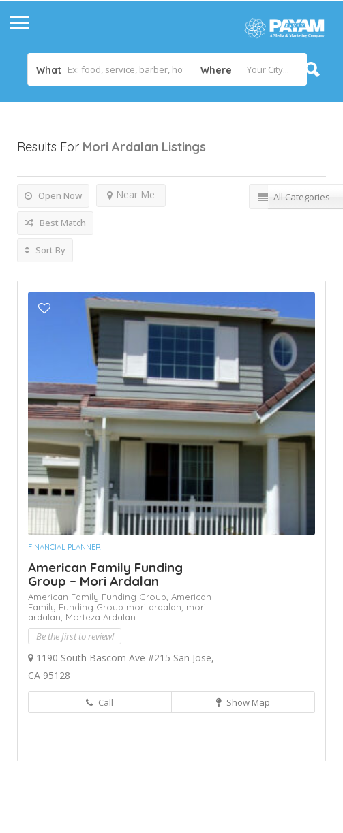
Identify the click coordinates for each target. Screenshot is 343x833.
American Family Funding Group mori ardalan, (119, 601)
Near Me (131, 194)
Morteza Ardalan (100, 617)
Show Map (243, 702)
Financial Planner (64, 547)
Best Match (55, 223)
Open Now (53, 195)
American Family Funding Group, (99, 596)
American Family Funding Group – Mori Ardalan (105, 574)
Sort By (45, 250)
